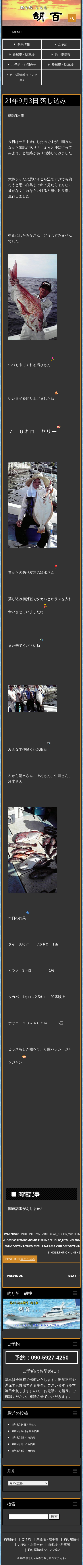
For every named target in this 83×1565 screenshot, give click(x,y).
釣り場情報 (62, 54)
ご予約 (62, 44)
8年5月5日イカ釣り (23, 1450)
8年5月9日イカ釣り (23, 1437)
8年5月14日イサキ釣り (26, 1431)
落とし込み (27, 1259)
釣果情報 (23, 44)
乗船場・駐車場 (24, 54)
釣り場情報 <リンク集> (44, 1550)
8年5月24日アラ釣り (24, 1424)
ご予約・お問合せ (23, 64)
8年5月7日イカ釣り (23, 1444)
